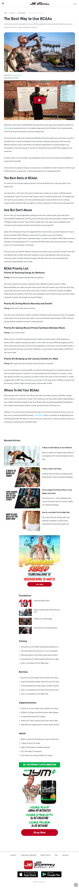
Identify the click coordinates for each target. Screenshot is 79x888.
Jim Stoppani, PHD (39, 3)
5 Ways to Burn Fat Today (30, 743)
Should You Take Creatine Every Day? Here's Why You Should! (40, 721)
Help (56, 855)
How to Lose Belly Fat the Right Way (34, 663)
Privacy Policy (45, 855)
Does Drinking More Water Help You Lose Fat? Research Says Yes (40, 682)
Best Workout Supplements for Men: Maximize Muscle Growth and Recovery (40, 725)
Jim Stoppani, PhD (16, 75)
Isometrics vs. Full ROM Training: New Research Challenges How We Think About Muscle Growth (40, 647)
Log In (75, 4)
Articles (12, 13)
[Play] (39, 100)
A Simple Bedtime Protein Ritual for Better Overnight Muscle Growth (40, 686)
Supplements (22, 13)
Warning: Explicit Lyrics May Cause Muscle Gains (39, 655)
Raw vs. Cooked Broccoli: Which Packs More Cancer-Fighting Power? (40, 690)
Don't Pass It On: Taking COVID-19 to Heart (36, 755)
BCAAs (6, 128)
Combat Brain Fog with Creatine (33, 716)
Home (5, 13)
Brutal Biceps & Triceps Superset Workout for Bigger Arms (40, 659)
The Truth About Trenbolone (31, 751)
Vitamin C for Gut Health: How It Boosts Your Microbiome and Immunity (40, 678)
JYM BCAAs (38, 415)
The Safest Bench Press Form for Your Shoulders (39, 651)
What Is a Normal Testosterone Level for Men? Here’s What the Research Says (40, 739)
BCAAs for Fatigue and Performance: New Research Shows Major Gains (40, 712)
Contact (13, 855)
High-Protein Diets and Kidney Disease (35, 747)
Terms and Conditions (28, 855)
